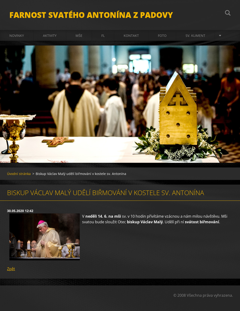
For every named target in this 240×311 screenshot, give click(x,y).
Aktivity (50, 35)
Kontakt (131, 35)
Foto (162, 35)
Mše (79, 35)
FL (103, 35)
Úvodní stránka (19, 173)
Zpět (11, 268)
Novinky (16, 35)
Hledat (228, 13)
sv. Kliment (195, 35)
